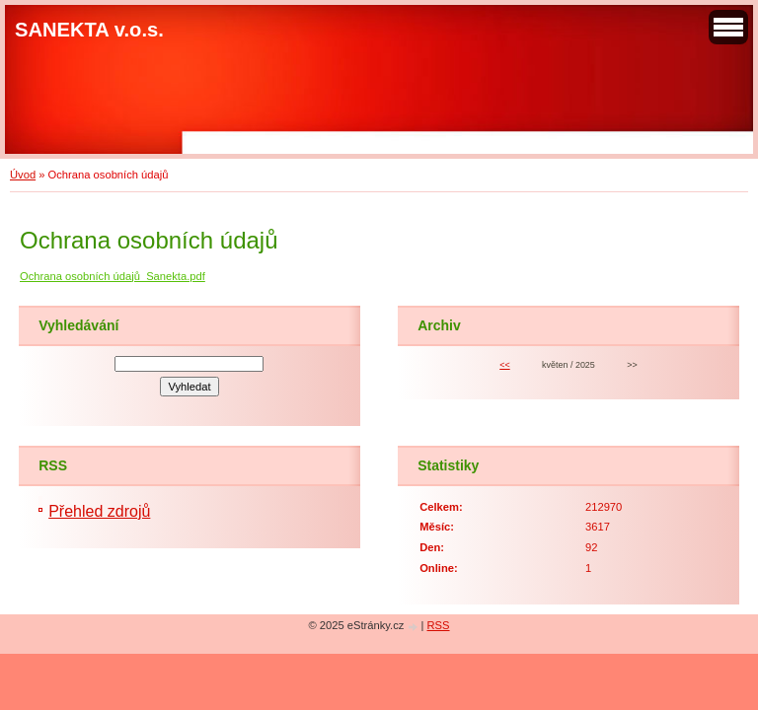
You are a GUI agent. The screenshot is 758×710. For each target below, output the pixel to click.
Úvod (23, 174)
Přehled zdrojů (99, 511)
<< (504, 365)
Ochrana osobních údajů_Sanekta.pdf (112, 276)
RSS (438, 625)
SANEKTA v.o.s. (89, 29)
